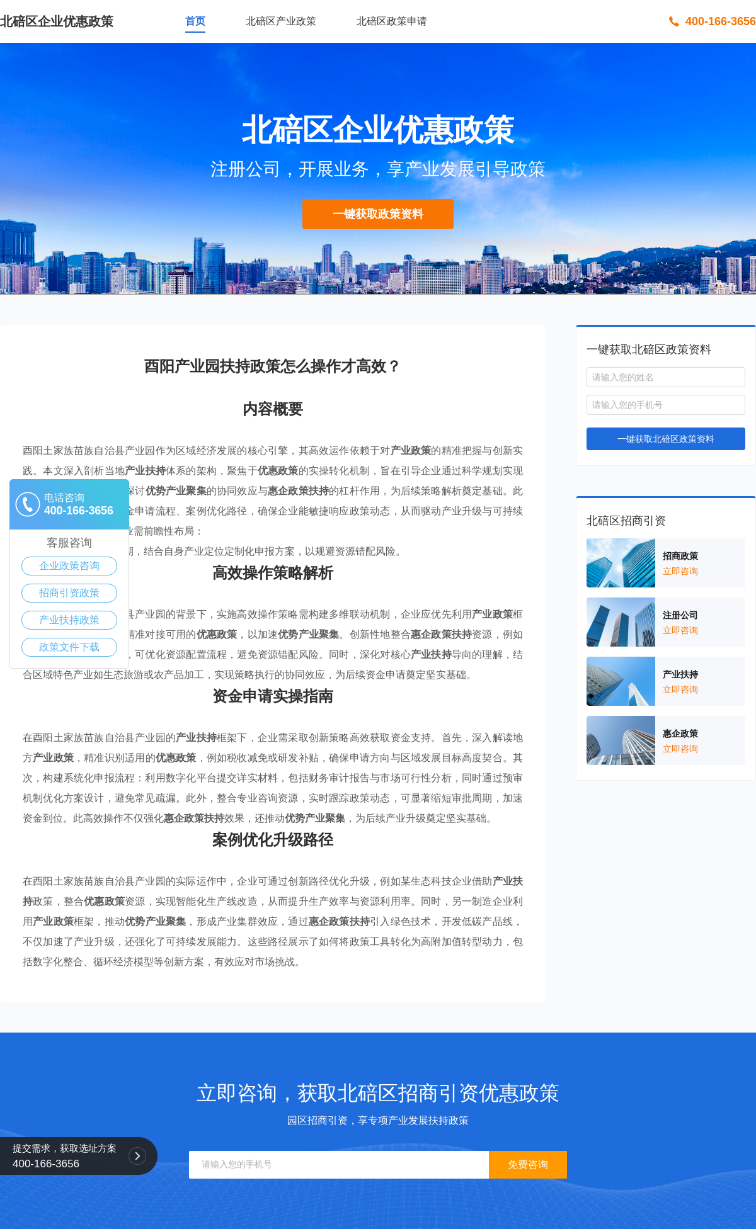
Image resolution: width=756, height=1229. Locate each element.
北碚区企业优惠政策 (56, 21)
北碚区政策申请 (392, 21)
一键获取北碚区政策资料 (665, 439)
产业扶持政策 (69, 619)
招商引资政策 (69, 592)
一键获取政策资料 (378, 214)
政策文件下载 (69, 647)
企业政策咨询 (69, 565)
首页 (195, 21)
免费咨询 (528, 1164)
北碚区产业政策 (281, 21)
